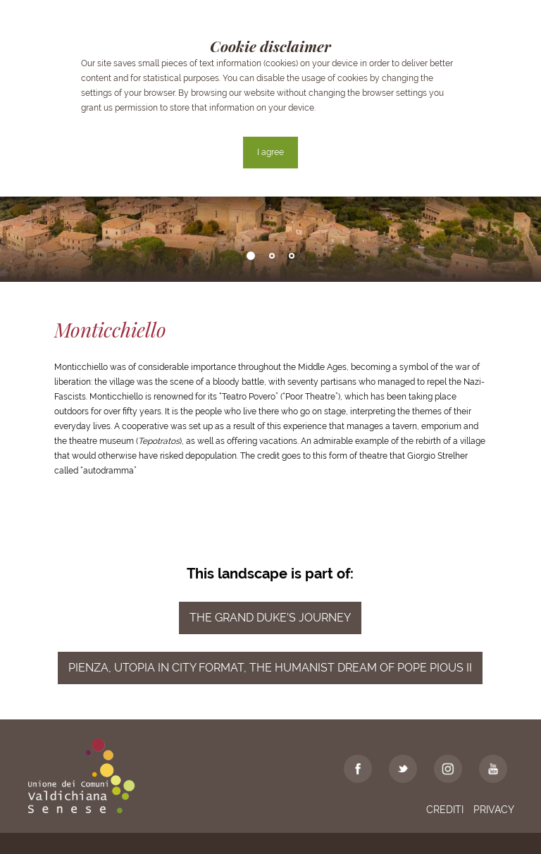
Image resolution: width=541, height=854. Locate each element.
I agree (270, 152)
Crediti (445, 809)
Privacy (493, 809)
